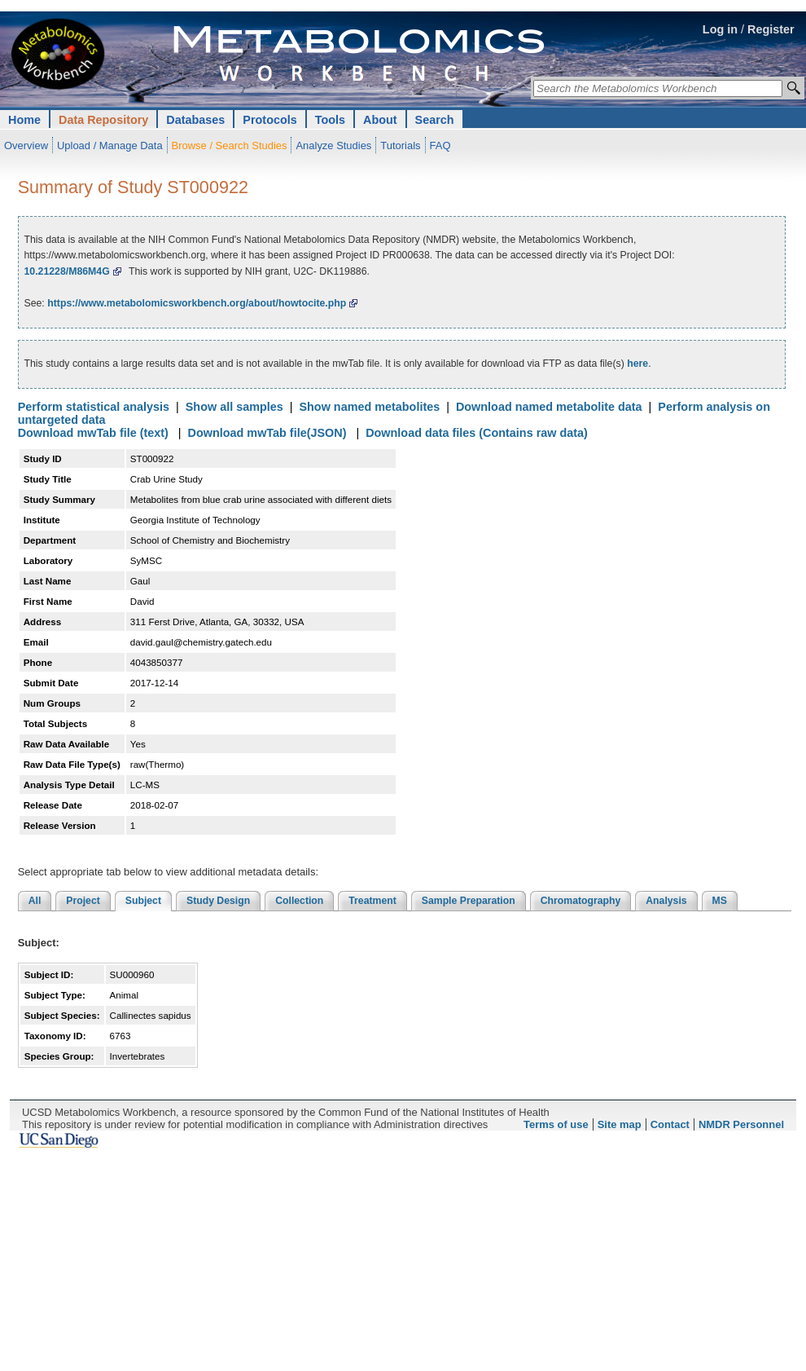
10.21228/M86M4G (66, 271)
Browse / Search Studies (229, 145)
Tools (330, 119)
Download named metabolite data (549, 406)
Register (771, 29)
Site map (620, 1124)
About (380, 119)
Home (24, 119)
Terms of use (556, 1124)
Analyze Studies (333, 145)
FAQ (440, 145)
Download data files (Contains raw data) (477, 432)
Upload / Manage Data (110, 145)
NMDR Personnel (741, 1124)
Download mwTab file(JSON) (267, 432)
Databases (195, 119)
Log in (720, 29)
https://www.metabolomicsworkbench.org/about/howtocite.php (196, 303)
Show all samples (234, 406)
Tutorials (400, 145)
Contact (670, 1124)
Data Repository (103, 119)
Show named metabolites (369, 406)
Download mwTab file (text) (93, 432)
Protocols (269, 119)
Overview (26, 145)
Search (434, 119)
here (637, 363)
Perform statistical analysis (93, 406)
